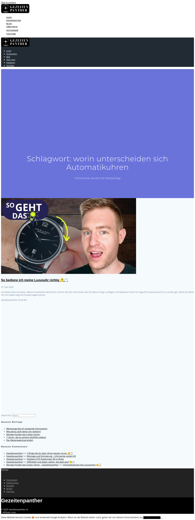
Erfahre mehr (154, 518)
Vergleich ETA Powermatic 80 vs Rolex (45, 459)
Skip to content (8, 2)
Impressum (11, 480)
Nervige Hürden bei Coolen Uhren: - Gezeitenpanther (32, 464)
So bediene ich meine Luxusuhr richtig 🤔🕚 (34, 280)
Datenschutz (12, 482)
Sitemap (10, 491)
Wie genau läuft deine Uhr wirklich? (23, 431)
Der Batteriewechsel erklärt (19, 440)
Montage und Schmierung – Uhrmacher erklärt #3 (51, 456)
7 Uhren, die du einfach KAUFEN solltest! (26, 437)
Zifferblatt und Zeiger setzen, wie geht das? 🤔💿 (51, 462)
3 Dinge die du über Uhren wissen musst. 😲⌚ (50, 453)
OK (145, 518)
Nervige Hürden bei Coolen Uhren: (23, 434)
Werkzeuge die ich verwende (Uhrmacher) (26, 428)
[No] (161, 518)
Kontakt (10, 485)
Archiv (9, 488)
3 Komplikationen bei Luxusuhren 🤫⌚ (81, 464)
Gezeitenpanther (14, 453)
